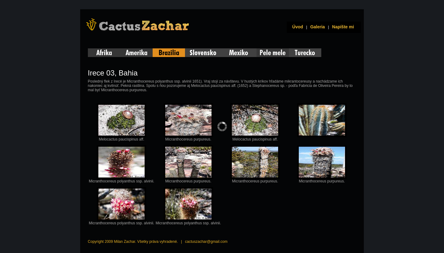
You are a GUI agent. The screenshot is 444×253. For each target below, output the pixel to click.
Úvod (296, 26)
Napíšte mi (343, 26)
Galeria (317, 26)
